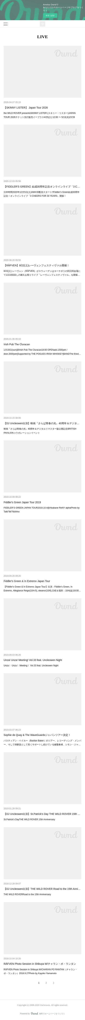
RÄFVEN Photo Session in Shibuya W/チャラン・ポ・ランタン (40, 963)
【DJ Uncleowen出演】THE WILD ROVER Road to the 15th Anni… (42, 888)
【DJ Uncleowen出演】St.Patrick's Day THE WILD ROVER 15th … (42, 813)
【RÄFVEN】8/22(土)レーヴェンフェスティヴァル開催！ (36, 265)
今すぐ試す (50, 16)
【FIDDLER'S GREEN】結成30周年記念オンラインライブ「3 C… (42, 186)
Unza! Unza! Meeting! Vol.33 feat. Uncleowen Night (33, 660)
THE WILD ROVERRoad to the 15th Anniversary (27, 894)
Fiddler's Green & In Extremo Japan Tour (27, 581)
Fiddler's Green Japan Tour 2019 (22, 502)
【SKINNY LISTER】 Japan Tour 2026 (26, 107)
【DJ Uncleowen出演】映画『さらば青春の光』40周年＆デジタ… (42, 423)
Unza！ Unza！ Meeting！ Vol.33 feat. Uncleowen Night (31, 665)
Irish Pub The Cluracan (17, 344)
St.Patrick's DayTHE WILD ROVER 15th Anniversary (29, 819)
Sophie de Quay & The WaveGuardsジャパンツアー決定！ (37, 735)
